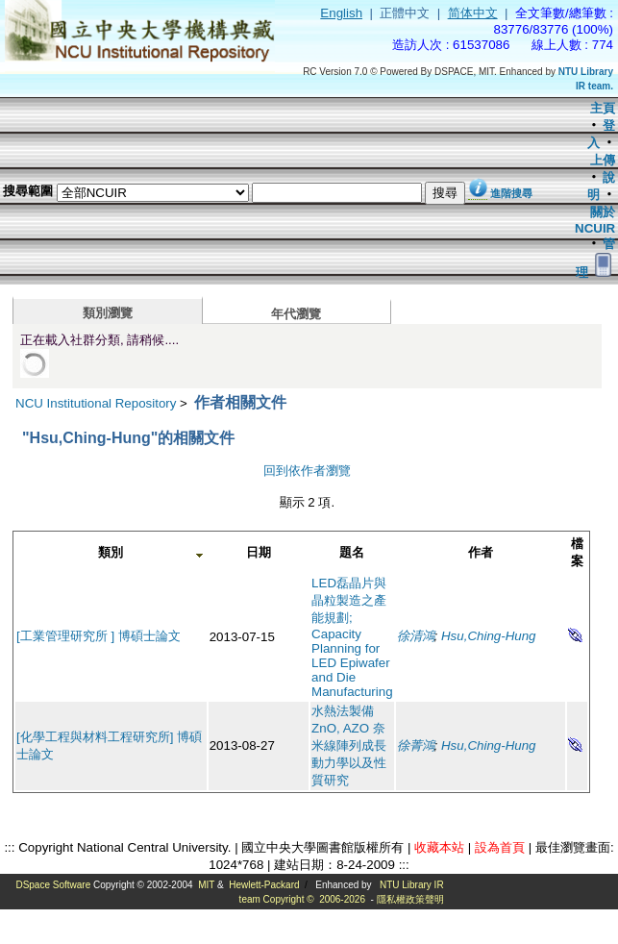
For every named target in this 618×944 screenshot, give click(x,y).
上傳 (602, 160)
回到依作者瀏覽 (307, 470)
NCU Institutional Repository (95, 403)
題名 (351, 552)
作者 (480, 552)
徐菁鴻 (415, 745)
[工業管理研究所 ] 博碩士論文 (98, 636)
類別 (110, 552)
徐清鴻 (415, 636)
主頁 (602, 108)
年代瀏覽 (296, 314)
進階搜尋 (511, 193)
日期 (258, 552)
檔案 (577, 552)
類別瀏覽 (108, 313)
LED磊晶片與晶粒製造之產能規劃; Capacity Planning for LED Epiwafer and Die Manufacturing (351, 637)
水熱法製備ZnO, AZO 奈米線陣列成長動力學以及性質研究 (348, 745)
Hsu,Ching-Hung (488, 636)
